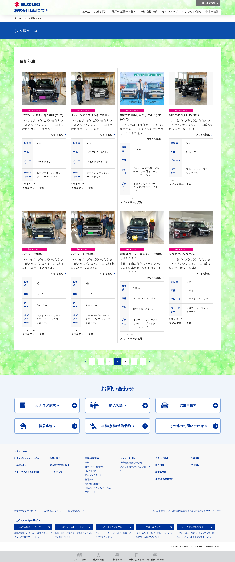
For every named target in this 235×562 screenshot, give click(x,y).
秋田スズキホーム (22, 451)
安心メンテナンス (93, 475)
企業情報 (195, 458)
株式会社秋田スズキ (31, 10)
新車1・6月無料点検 (94, 467)
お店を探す (55, 458)
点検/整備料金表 (92, 483)
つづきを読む (56, 134)
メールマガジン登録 (112, 527)
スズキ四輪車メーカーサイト (31, 527)
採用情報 (195, 465)
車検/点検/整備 (92, 458)
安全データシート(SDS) (25, 511)
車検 (87, 462)
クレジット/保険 (128, 458)
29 (142, 361)
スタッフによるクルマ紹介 (27, 472)
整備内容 (89, 479)
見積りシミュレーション (72, 527)
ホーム (17, 18)
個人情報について (76, 511)
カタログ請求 (161, 458)
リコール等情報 (153, 527)
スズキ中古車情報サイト (194, 527)
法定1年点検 (91, 471)
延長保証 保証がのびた (131, 462)
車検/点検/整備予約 (164, 479)
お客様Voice (20, 465)
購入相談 (159, 465)
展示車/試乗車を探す (59, 465)
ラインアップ (56, 472)
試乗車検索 (160, 472)
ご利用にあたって (52, 511)
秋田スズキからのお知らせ (27, 458)
